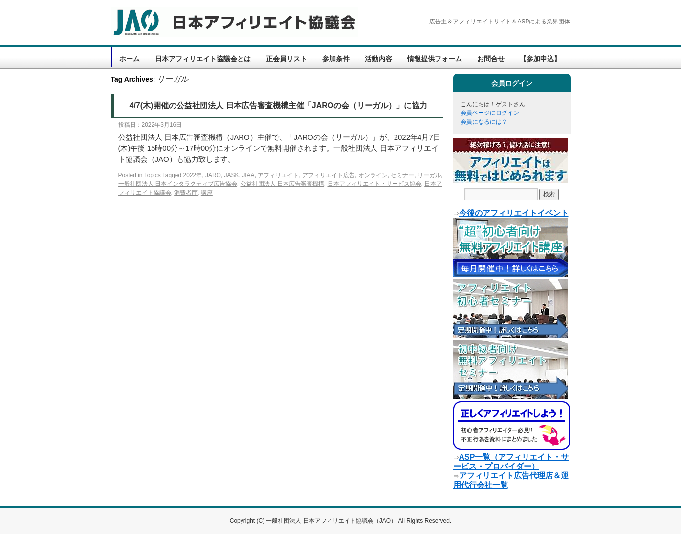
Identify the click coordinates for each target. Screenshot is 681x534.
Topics (152, 175)
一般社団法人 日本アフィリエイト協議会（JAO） (332, 520)
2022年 (192, 175)
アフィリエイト (278, 175)
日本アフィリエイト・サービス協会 (374, 183)
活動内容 (378, 59)
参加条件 (336, 59)
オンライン (373, 175)
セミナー (402, 175)
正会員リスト (286, 59)
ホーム (129, 59)
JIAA (248, 175)
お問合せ (491, 59)
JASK (231, 175)
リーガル (429, 175)
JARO (213, 175)
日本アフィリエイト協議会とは (203, 59)
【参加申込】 (540, 59)
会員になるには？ (484, 121)
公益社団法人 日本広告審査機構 (282, 183)
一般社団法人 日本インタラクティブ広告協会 (177, 183)
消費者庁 (186, 192)
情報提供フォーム (434, 59)
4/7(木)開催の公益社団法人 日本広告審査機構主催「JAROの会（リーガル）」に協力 (279, 105)
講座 (207, 192)
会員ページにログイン (490, 113)
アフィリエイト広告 (328, 175)
